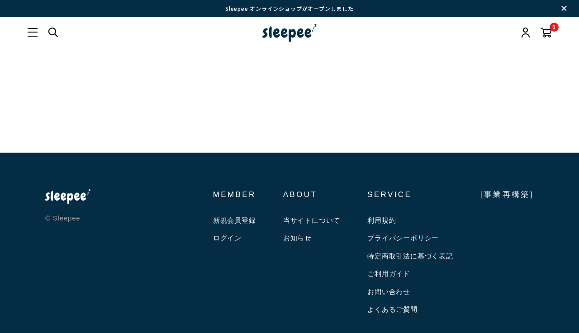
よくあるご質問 (392, 309)
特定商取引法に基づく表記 (410, 256)
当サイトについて (311, 220)
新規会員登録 (234, 220)
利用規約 (381, 220)
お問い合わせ (388, 291)
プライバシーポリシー (403, 238)
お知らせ (297, 238)
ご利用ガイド (388, 273)
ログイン (227, 238)
